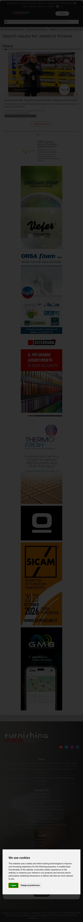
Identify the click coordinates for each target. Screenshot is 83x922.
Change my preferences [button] (30, 885)
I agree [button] (13, 885)
